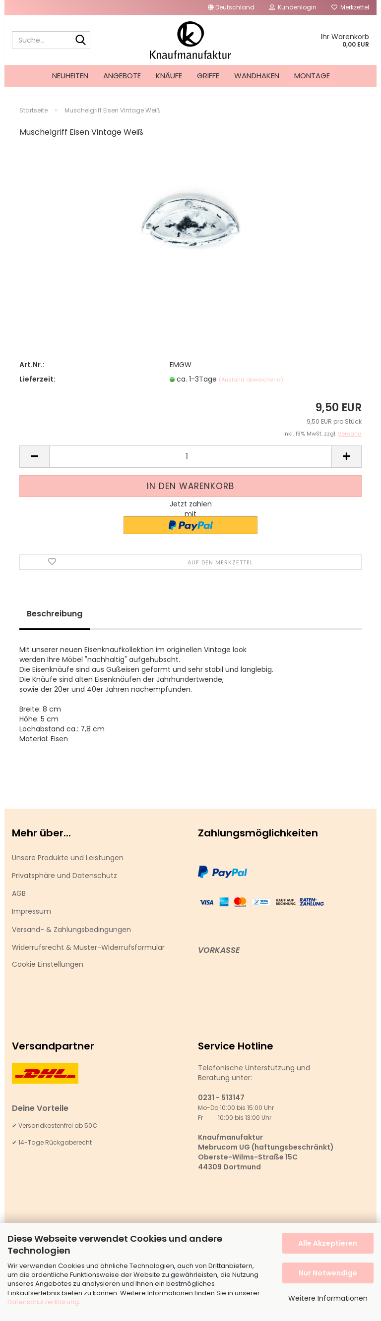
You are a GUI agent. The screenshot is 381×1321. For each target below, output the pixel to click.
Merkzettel (350, 7)
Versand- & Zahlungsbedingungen (71, 938)
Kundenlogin (293, 7)
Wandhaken (256, 75)
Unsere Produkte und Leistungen (68, 867)
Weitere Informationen (328, 1298)
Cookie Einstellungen (47, 973)
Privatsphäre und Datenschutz (64, 884)
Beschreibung (54, 622)
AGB (19, 902)
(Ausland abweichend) (251, 388)
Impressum (31, 920)
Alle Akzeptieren (327, 1243)
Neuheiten (70, 75)
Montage (312, 75)
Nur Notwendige (328, 1273)
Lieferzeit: (37, 388)
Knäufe (169, 75)
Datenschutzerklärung (43, 1302)
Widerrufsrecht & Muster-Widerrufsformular (88, 956)
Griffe (208, 75)
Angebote (122, 75)
